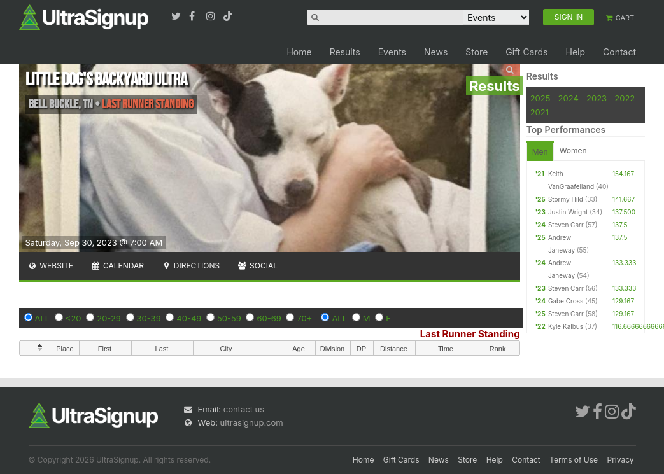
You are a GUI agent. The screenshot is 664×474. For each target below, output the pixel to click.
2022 (624, 98)
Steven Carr (566, 224)
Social (257, 265)
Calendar (117, 265)
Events (392, 51)
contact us (243, 409)
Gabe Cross (565, 301)
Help (575, 51)
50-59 (229, 318)
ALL (42, 318)
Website (51, 265)
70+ (304, 318)
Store (476, 51)
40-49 (188, 318)
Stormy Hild (565, 199)
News (436, 51)
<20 (73, 318)
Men (540, 152)
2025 (540, 98)
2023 (596, 98)
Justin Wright (568, 212)
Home (298, 51)
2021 (539, 112)
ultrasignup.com (251, 422)
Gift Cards (526, 51)
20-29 (109, 318)
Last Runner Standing (470, 334)
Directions (191, 265)
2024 (568, 98)
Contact (619, 51)
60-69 (269, 318)
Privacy (620, 459)
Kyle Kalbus (565, 326)
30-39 (149, 318)
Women (573, 150)
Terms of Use (573, 459)
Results (345, 51)
